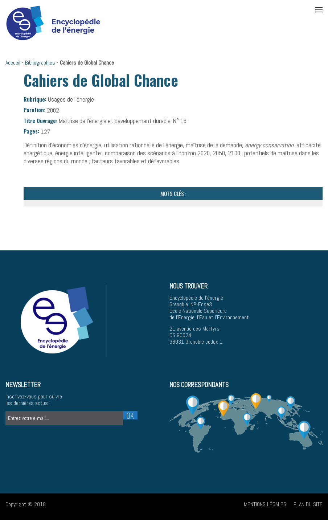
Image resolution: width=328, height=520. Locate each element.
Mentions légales (265, 504)
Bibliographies (40, 62)
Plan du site (308, 504)
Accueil (12, 62)
